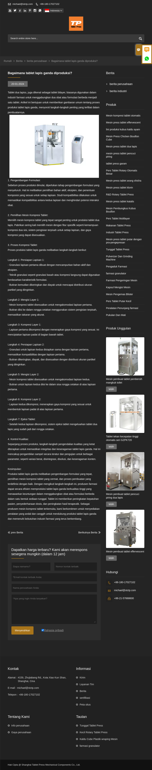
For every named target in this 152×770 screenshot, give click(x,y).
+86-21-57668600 (124, 598)
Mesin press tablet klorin (119, 187)
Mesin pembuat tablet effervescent (125, 551)
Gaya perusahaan (21, 732)
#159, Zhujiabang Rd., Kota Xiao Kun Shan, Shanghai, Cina (42, 679)
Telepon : (13, 694)
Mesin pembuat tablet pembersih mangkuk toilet (124, 381)
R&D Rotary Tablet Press (120, 194)
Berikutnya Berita (87, 532)
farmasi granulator (116, 273)
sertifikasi (85, 697)
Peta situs (85, 704)
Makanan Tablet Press (118, 225)
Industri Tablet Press (117, 232)
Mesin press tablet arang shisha (123, 180)
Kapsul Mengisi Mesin (118, 287)
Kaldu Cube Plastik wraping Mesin (98, 739)
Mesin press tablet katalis (120, 201)
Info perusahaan (20, 725)
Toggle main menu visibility (140, 49)
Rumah (8, 61)
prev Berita (15, 532)
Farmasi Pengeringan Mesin (121, 280)
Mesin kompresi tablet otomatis (123, 115)
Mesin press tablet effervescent (123, 122)
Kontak (13, 669)
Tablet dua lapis (16, 92)
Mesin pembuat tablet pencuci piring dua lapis (122, 496)
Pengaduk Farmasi (116, 266)
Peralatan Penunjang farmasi (122, 308)
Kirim (82, 677)
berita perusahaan (37, 61)
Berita (19, 61)
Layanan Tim (87, 684)
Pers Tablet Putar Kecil (118, 301)
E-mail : (12, 687)
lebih (111, 389)
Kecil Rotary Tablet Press (93, 732)
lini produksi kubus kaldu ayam (123, 129)
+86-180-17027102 (49, 4)
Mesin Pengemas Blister (119, 294)
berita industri (118, 91)
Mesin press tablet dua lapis (121, 146)
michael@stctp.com (22, 4)
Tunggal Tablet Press (117, 249)
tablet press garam (116, 163)
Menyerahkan (22, 630)
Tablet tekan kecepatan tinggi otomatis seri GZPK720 (122, 438)
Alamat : (12, 677)
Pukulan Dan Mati (116, 315)
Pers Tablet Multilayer (118, 218)
